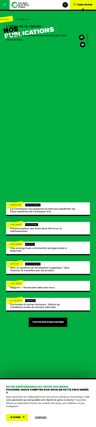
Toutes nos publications (48, 322)
